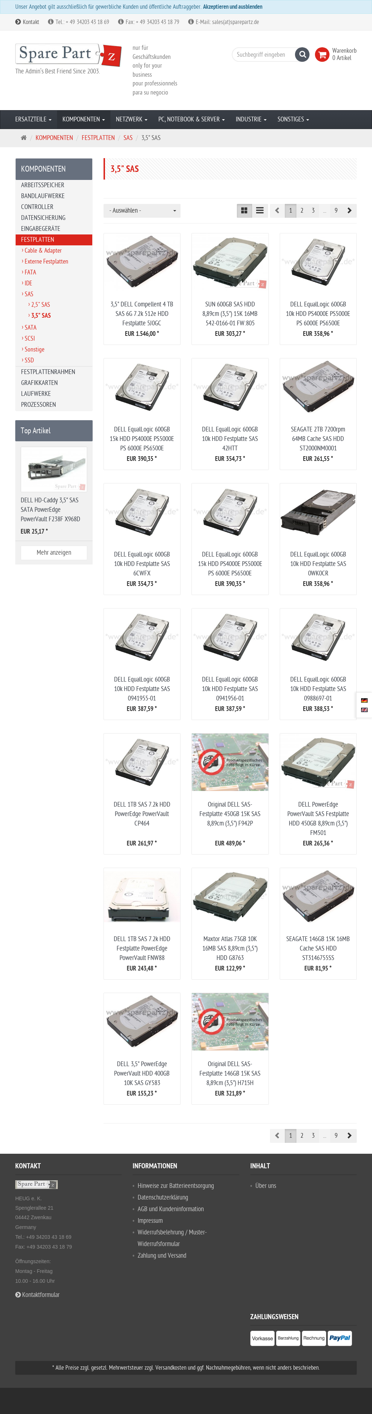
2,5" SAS (40, 304)
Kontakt (27, 22)
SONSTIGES (293, 119)
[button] (349, 211)
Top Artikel (35, 430)
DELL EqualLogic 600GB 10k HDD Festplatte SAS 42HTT (230, 439)
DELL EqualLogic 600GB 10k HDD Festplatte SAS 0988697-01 (318, 689)
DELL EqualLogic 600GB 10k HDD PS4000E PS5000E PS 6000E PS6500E (318, 314)
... (324, 210)
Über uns (265, 1186)
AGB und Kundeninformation (171, 1209)
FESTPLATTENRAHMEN (48, 372)
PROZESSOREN (38, 405)
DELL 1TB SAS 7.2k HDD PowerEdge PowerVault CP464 (142, 814)
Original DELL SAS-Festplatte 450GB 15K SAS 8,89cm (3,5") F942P (229, 814)
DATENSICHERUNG (43, 218)
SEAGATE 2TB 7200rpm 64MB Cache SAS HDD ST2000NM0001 (318, 439)
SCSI (30, 338)
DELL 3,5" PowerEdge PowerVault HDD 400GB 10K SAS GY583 (142, 1073)
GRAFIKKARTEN (39, 383)
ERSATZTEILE (33, 119)
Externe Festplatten (46, 261)
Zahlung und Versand (162, 1256)
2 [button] (301, 210)
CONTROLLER (37, 207)
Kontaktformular (37, 1295)
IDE (28, 283)
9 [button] (336, 210)
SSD (29, 360)
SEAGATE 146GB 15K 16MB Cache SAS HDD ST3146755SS (318, 948)
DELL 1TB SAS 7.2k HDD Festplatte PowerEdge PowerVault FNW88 (142, 948)
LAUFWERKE (36, 394)
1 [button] (290, 210)
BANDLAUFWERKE (43, 196)
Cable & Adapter (43, 250)
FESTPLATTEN (37, 240)
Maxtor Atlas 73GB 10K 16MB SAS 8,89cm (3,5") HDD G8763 (230, 948)
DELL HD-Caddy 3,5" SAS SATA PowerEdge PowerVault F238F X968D (50, 510)
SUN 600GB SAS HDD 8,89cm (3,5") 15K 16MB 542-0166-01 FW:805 (230, 314)
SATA (30, 327)
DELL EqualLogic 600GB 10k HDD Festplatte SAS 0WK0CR (318, 564)
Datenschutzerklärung (163, 1197)
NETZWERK (131, 119)
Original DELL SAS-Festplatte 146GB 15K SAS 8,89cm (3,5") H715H (229, 1073)
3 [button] (313, 210)
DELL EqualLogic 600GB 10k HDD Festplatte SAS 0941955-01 (142, 689)
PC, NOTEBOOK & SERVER (191, 119)
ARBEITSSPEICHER (42, 185)
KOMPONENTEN (83, 119)
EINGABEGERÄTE (40, 229)
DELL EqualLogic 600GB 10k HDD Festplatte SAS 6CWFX (142, 564)
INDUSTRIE (251, 119)
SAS (29, 294)
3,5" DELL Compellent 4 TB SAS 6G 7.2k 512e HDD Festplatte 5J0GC (141, 314)
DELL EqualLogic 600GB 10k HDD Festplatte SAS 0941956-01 (230, 689)
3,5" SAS (41, 316)
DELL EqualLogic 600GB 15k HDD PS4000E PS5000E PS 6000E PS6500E (142, 439)
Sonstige (34, 349)
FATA (30, 272)
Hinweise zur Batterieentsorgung (176, 1186)
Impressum (150, 1221)
